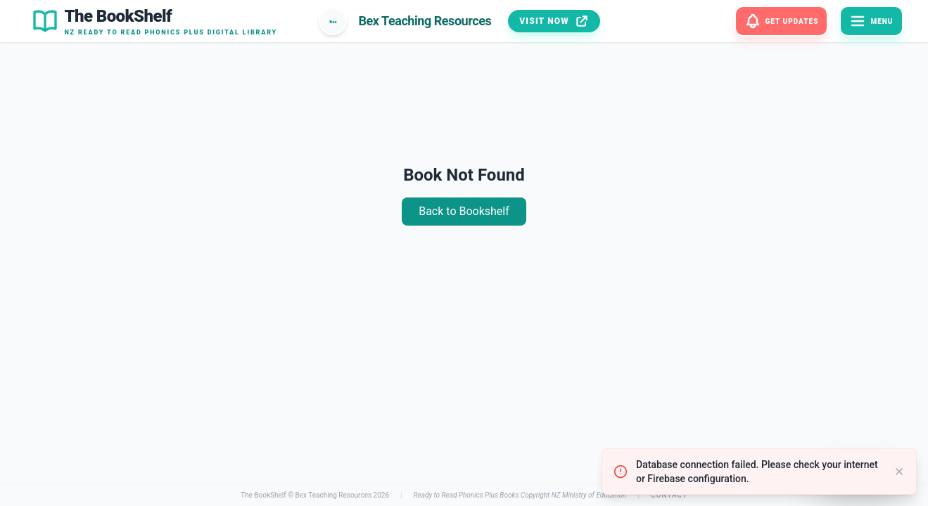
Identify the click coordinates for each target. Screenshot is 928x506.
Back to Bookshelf (464, 211)
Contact (669, 495)
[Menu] (871, 21)
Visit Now (554, 21)
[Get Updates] (782, 21)
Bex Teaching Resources (333, 495)
